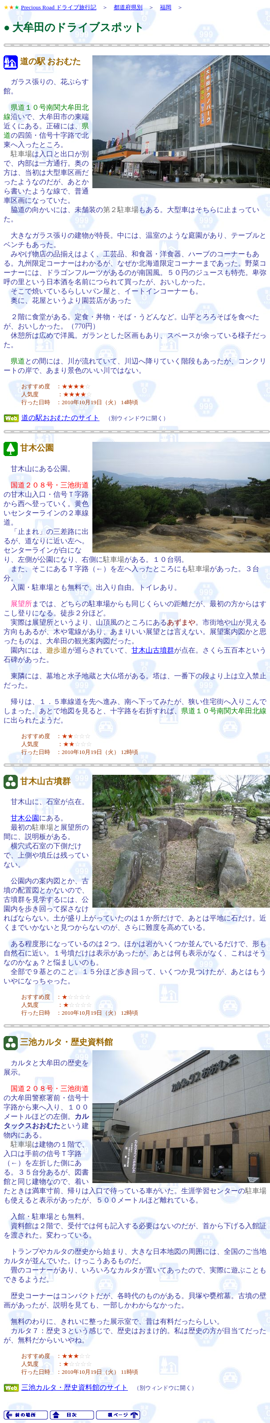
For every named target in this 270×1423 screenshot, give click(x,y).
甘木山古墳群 (152, 650)
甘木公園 (37, 447)
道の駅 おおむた (50, 61)
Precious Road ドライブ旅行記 (58, 7)
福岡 (165, 7)
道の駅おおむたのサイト (60, 417)
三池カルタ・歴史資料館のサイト (74, 1387)
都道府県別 (128, 7)
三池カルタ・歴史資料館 (66, 1042)
